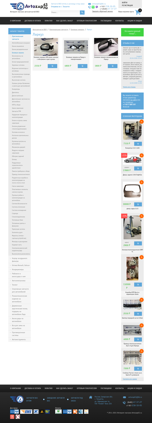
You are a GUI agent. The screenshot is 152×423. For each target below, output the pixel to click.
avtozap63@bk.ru (99, 4)
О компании (15, 21)
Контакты (119, 21)
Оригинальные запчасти (58, 29)
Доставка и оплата (33, 21)
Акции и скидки (135, 21)
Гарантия (48, 21)
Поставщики (106, 21)
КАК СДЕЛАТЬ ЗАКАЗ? (64, 21)
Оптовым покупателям (87, 21)
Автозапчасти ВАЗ (40, 29)
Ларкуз (89, 29)
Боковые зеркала (77, 29)
